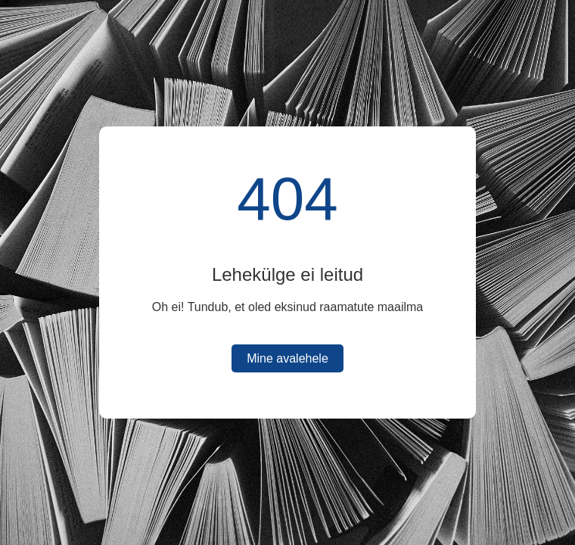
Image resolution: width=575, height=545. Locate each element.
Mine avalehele (287, 358)
